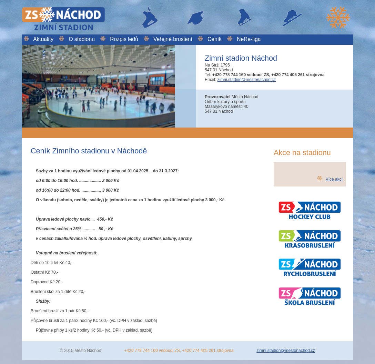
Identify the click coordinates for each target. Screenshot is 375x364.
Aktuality (41, 39)
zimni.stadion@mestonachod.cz (246, 79)
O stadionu (79, 39)
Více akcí (334, 179)
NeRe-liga (246, 39)
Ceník (212, 39)
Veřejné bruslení (170, 39)
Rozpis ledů (121, 39)
